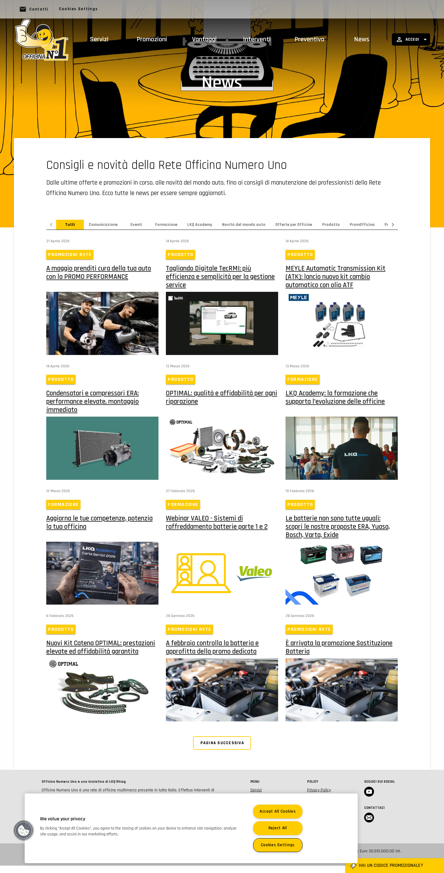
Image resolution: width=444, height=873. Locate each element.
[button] (24, 830)
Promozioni (152, 39)
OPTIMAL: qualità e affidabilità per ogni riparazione (221, 400)
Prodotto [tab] (331, 224)
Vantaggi (204, 39)
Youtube (369, 799)
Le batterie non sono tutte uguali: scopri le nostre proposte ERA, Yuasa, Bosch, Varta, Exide (338, 530)
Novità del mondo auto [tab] (243, 224)
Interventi (257, 39)
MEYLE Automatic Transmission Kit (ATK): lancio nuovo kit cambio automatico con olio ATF (335, 278)
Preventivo (309, 39)
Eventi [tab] (136, 224)
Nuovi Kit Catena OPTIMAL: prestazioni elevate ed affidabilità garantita (100, 652)
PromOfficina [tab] (362, 224)
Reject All (278, 828)
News (361, 39)
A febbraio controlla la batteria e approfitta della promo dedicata (212, 652)
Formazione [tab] (166, 224)
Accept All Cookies (278, 811)
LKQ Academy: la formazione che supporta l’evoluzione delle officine (335, 400)
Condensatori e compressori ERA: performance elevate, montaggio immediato (92, 404)
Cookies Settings (78, 9)
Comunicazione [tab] (103, 224)
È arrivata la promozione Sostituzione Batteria (339, 652)
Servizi (99, 39)
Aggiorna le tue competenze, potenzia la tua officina (99, 526)
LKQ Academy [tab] (199, 224)
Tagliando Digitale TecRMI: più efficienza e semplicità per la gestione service (220, 278)
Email (369, 825)
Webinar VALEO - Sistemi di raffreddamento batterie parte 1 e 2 (217, 526)
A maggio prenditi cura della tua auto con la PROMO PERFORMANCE (98, 274)
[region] (191, 828)
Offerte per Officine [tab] (293, 224)
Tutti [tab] (70, 224)
